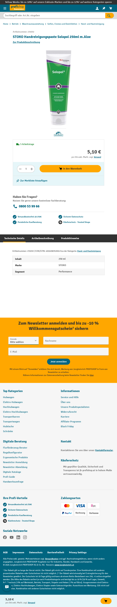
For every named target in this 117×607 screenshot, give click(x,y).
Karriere (65, 416)
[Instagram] (25, 537)
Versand (97, 157)
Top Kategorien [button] (13, 391)
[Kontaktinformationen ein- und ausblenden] (6, 586)
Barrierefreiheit (55, 552)
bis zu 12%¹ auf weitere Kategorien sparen (90, 2)
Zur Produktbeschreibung (26, 42)
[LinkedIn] (18, 537)
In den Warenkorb (70, 169)
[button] (29, 442)
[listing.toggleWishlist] (31, 180)
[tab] (14, 238)
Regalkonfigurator (12, 452)
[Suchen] (109, 15)
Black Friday (67, 426)
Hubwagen (8, 397)
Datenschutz (36, 552)
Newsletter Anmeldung (15, 462)
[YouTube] (11, 537)
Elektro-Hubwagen (13, 402)
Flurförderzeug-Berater (15, 447)
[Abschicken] (58, 362)
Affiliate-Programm (71, 421)
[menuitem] (97, 8)
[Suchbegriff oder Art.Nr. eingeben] (54, 15)
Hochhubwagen (11, 407)
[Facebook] (5, 537)
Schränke (8, 431)
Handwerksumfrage (13, 481)
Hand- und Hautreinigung (89, 251)
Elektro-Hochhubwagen (15, 412)
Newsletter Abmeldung (15, 467)
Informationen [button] (70, 391)
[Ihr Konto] (97, 8)
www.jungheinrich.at (64, 565)
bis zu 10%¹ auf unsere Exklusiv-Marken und (44, 2)
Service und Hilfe (70, 397)
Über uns (65, 402)
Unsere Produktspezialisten (75, 407)
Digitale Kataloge (12, 472)
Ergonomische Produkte (15, 457)
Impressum (18, 552)
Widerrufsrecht (69, 412)
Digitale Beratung (15, 441)
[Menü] (5, 8)
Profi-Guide (9, 477)
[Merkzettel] (104, 8)
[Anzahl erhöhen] (32, 169)
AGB (5, 552)
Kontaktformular (104, 450)
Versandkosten (51, 559)
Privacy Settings (78, 552)
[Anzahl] (26, 169)
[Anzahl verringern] (20, 169)
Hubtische (8, 426)
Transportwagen (11, 421)
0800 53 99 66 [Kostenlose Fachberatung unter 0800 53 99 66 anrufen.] (26, 206)
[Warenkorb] (110, 8)
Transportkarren (11, 416)
